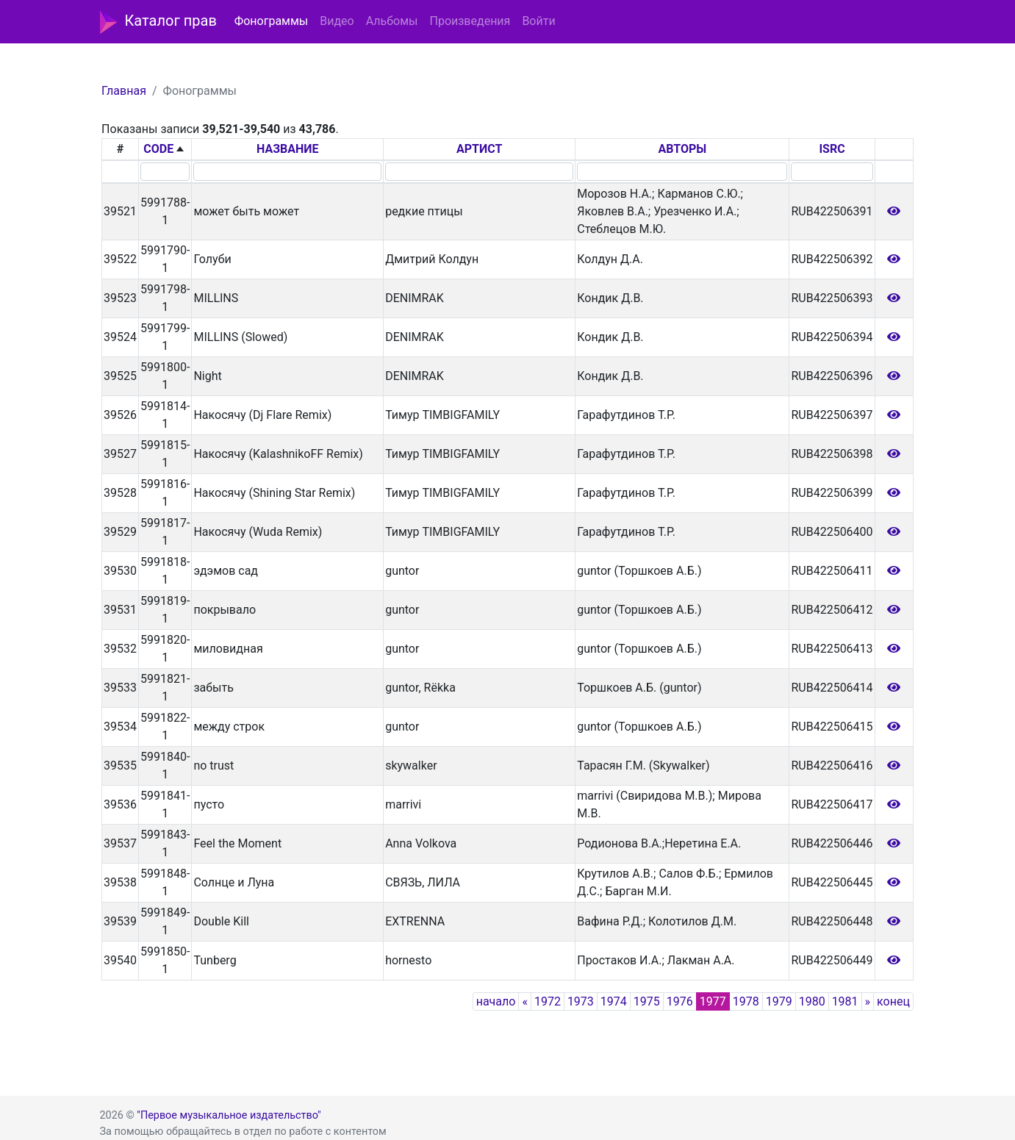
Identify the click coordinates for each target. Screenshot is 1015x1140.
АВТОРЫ (682, 149)
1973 (580, 1001)
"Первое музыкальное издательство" (228, 1115)
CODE (158, 149)
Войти (538, 21)
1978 (746, 1001)
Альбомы (392, 21)
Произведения (469, 21)
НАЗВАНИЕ (288, 149)
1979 (779, 1001)
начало (496, 1001)
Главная (123, 91)
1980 (812, 1001)
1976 (680, 1001)
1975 (647, 1001)
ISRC (831, 149)
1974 (613, 1001)
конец (893, 1001)
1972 (547, 1001)
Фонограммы (271, 21)
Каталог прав (158, 22)
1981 (845, 1001)
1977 (713, 1001)
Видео (337, 21)
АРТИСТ (479, 149)
